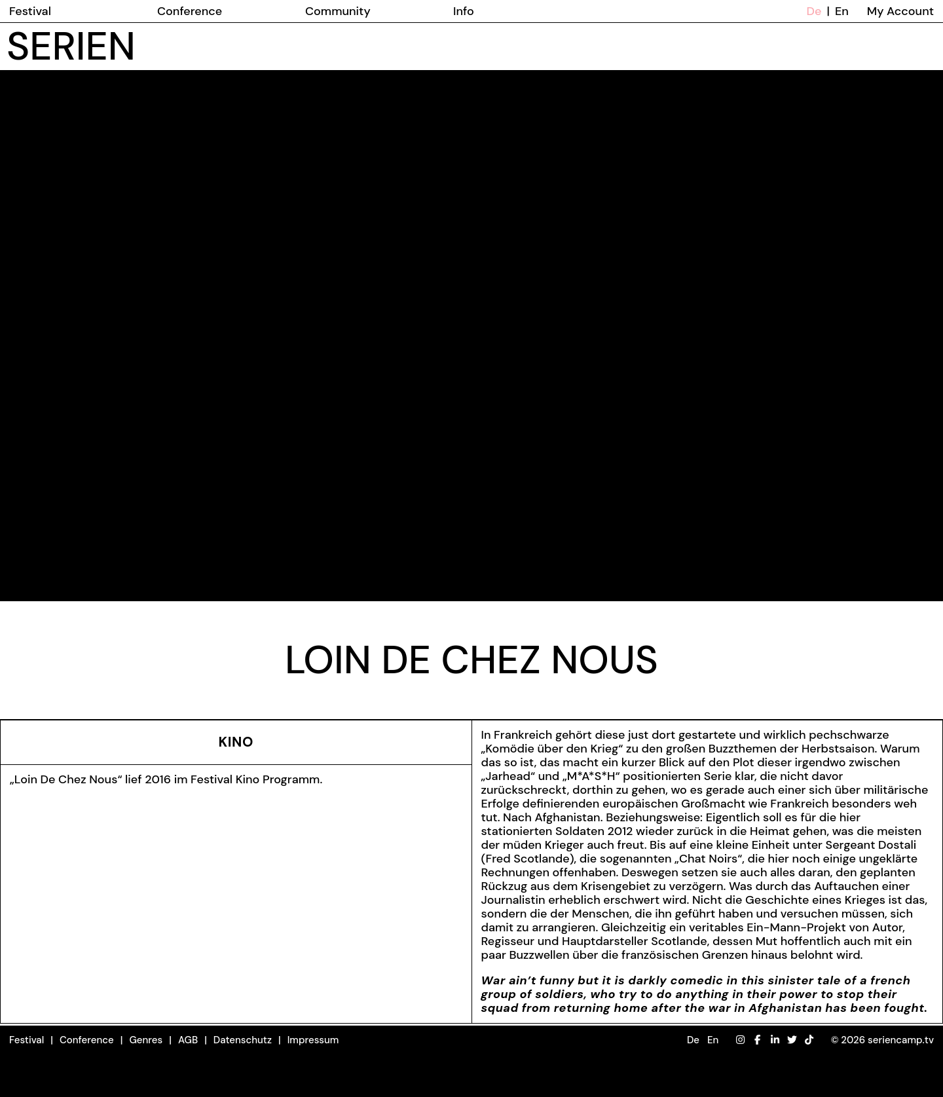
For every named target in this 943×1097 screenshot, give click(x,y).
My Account (900, 11)
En (842, 11)
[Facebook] (757, 1040)
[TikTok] (809, 1040)
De (814, 11)
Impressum (313, 1040)
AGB (188, 1040)
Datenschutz (242, 1040)
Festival (26, 1040)
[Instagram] (740, 1040)
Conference (87, 1040)
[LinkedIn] (775, 1040)
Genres (145, 1040)
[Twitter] (792, 1040)
